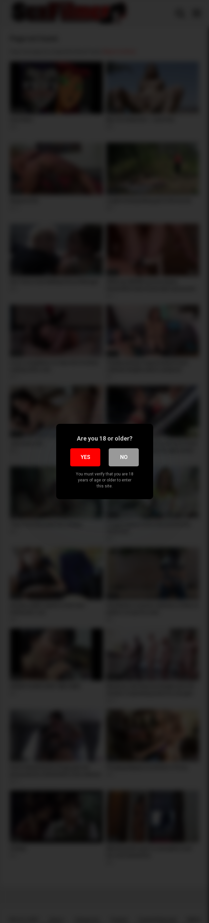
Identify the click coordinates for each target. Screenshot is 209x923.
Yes (85, 457)
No (124, 457)
